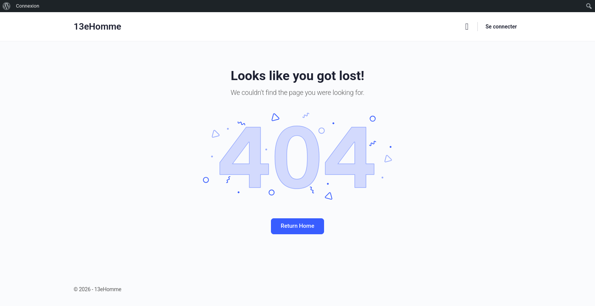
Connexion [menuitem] (27, 6)
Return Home (297, 225)
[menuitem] (6, 6)
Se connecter (501, 27)
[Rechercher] (466, 26)
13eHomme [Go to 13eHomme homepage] (97, 26)
